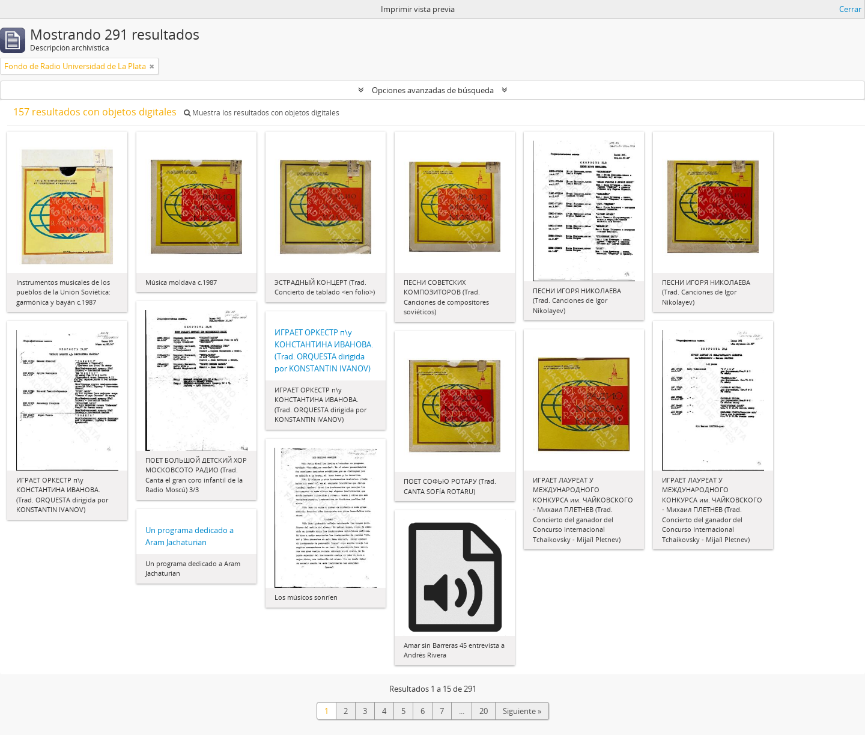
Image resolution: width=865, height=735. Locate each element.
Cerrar (850, 9)
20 (483, 711)
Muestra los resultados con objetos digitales (261, 113)
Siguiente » (522, 711)
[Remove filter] (152, 66)
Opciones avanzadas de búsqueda (433, 90)
